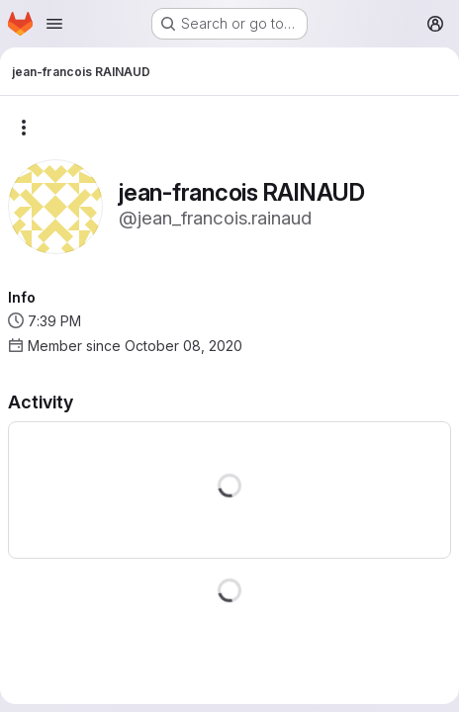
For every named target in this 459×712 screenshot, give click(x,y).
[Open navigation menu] (54, 24)
